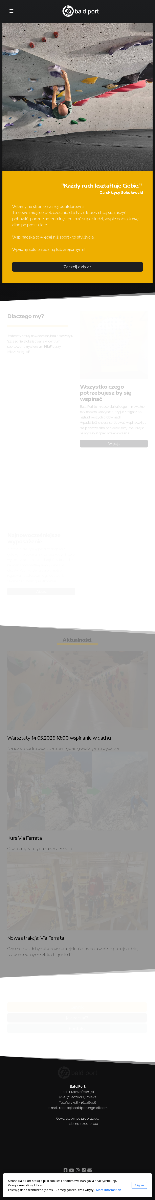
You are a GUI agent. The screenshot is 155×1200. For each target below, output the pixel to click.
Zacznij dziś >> (77, 266)
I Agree (139, 1185)
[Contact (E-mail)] (90, 1170)
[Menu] (11, 11)
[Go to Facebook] (65, 1170)
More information (108, 1190)
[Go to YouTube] (71, 1170)
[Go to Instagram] (77, 1170)
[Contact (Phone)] (84, 1170)
